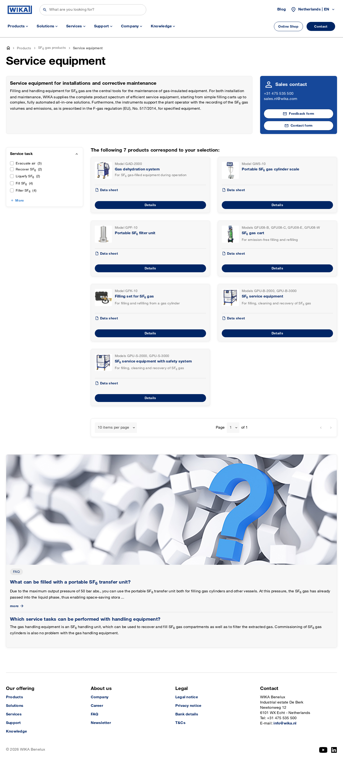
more (17, 606)
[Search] (93, 9)
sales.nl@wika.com (281, 99)
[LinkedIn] (334, 750)
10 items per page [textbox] (113, 427)
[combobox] (116, 427)
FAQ (16, 572)
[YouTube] (323, 750)
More (19, 200)
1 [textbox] (231, 427)
